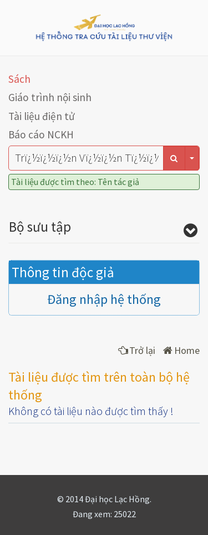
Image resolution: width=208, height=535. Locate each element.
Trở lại (136, 350)
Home (181, 350)
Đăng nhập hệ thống (104, 299)
